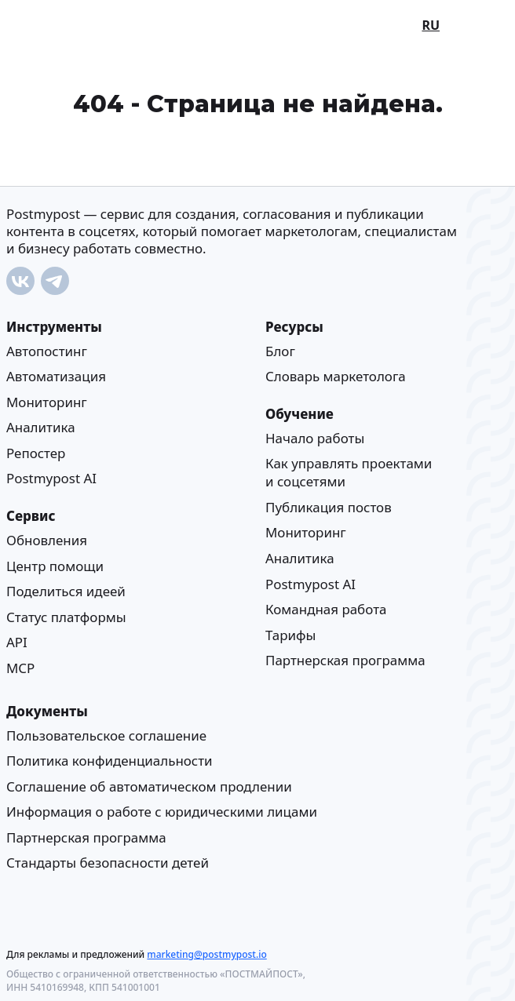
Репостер (35, 452)
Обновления (46, 539)
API (16, 642)
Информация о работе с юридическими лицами (161, 812)
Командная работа (325, 609)
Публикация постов (328, 506)
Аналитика (40, 427)
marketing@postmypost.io (206, 954)
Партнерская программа (345, 660)
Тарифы (290, 634)
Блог (280, 350)
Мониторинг (46, 401)
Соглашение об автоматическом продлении (149, 786)
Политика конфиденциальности (109, 761)
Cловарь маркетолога (335, 376)
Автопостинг (46, 350)
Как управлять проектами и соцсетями (348, 472)
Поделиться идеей (66, 591)
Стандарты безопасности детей (107, 863)
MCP (20, 667)
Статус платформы (66, 616)
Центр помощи (55, 565)
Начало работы (314, 437)
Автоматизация (56, 376)
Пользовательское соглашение (106, 735)
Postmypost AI (51, 478)
